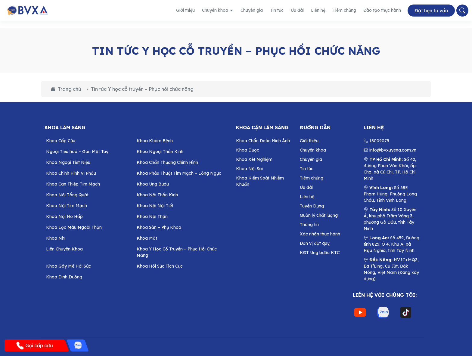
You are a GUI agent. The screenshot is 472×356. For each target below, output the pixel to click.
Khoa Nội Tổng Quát (67, 195)
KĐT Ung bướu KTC (320, 252)
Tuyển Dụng (312, 206)
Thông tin (309, 224)
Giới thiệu (185, 10)
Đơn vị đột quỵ (315, 243)
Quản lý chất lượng (319, 215)
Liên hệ (318, 10)
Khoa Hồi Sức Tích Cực (160, 266)
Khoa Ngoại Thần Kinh (160, 151)
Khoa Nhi (55, 238)
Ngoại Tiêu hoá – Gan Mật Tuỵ (77, 151)
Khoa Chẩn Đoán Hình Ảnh (263, 140)
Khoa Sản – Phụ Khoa (159, 227)
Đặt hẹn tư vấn (431, 11)
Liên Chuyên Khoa (64, 249)
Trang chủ (66, 89)
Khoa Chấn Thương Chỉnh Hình (167, 162)
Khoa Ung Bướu (153, 184)
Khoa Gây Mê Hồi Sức (68, 266)
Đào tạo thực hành (382, 10)
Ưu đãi (297, 10)
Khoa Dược (247, 150)
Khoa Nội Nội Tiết (155, 205)
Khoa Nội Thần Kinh (157, 195)
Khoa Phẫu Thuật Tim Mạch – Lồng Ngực (179, 173)
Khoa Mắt (147, 238)
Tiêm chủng (344, 10)
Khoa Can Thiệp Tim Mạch (73, 184)
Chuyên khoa (217, 10)
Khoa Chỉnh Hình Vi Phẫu (71, 173)
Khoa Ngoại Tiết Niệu (68, 162)
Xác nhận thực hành (320, 234)
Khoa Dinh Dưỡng (64, 277)
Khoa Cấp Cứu (60, 140)
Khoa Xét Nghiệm (254, 159)
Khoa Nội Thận (152, 216)
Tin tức (277, 10)
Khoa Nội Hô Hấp (64, 216)
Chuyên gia (252, 10)
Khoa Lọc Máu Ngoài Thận (74, 227)
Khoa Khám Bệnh (155, 140)
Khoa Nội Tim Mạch (66, 205)
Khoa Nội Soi (249, 168)
